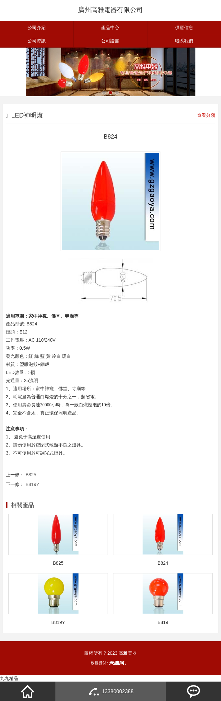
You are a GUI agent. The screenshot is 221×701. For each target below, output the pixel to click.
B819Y (32, 484)
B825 (31, 474)
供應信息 (184, 27)
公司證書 (110, 40)
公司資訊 (37, 40)
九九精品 (9, 678)
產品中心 (110, 27)
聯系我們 (184, 40)
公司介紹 (37, 27)
